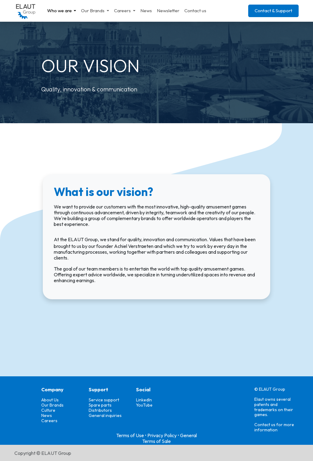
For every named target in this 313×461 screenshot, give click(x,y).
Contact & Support (273, 10)
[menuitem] (62, 11)
